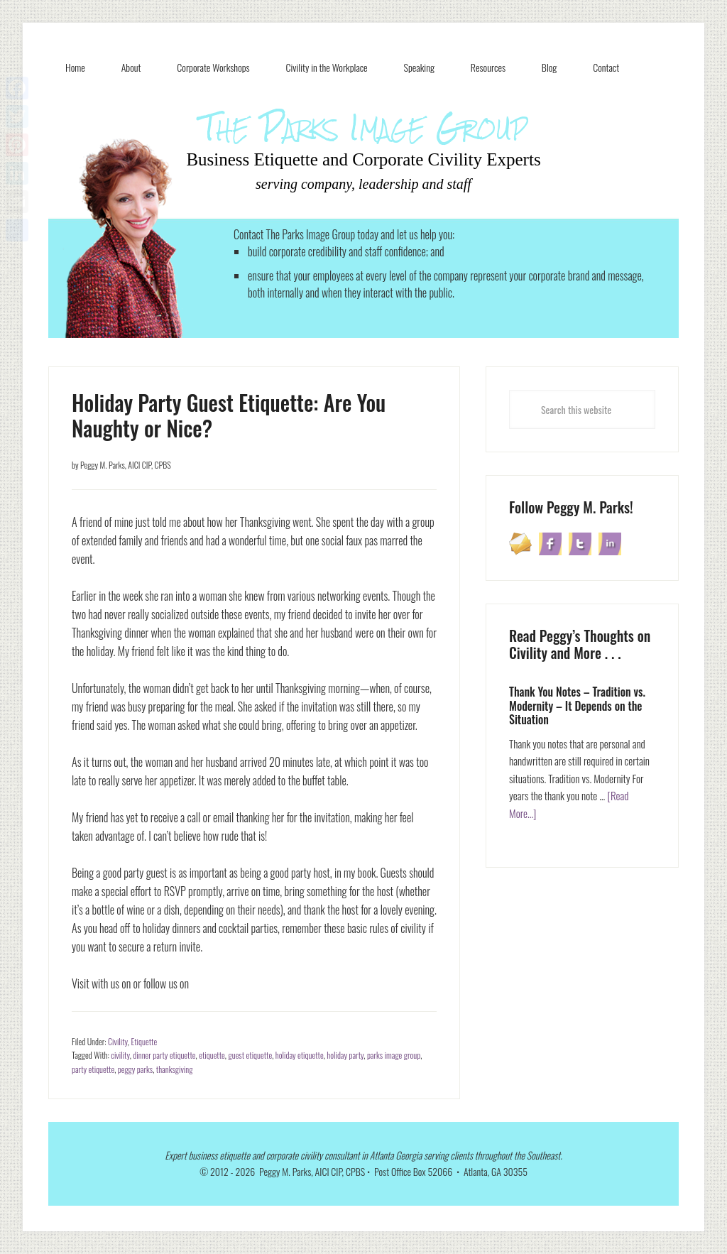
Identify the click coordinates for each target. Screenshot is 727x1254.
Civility (118, 1041)
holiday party (345, 1055)
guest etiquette (250, 1055)
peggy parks (135, 1069)
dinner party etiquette (164, 1055)
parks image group (393, 1055)
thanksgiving (174, 1069)
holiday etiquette (299, 1055)
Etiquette (144, 1041)
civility (120, 1055)
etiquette (212, 1055)
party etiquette (93, 1069)
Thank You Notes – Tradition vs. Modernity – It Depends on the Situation (577, 705)
